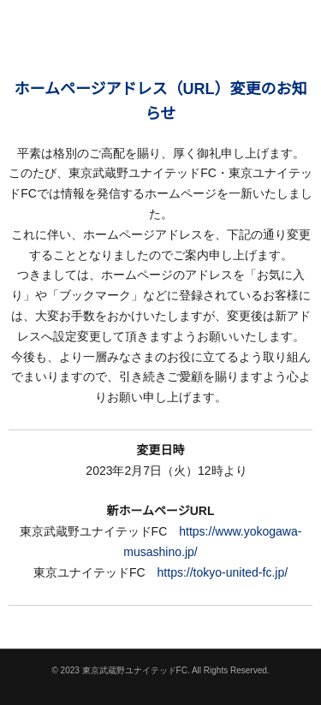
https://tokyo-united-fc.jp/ (223, 572)
